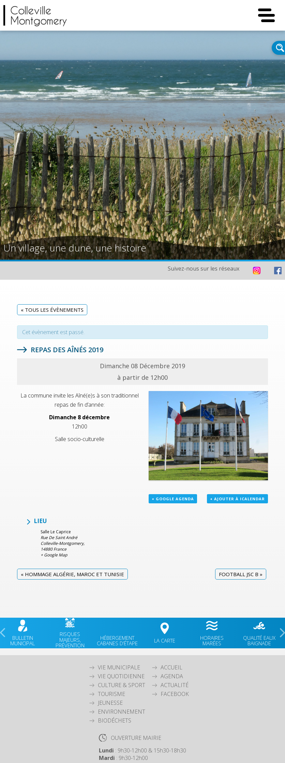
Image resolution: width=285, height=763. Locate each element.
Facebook (175, 694)
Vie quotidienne (121, 676)
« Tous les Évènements (52, 309)
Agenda (172, 676)
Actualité (175, 685)
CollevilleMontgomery (38, 15)
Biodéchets (114, 720)
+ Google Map (54, 555)
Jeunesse (110, 703)
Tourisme (111, 694)
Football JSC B (240, 574)
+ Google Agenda (173, 498)
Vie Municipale (119, 667)
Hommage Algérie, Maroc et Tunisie (72, 574)
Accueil (171, 667)
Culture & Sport (121, 685)
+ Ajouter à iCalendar (237, 498)
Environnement (121, 711)
